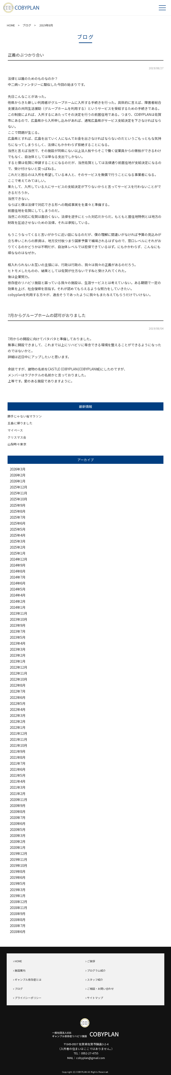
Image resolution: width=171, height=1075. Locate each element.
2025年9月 (17, 505)
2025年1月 (17, 553)
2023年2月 (17, 655)
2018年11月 (18, 907)
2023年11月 (18, 613)
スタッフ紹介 (95, 979)
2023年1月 (17, 661)
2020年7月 (17, 817)
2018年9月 (17, 913)
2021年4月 (17, 781)
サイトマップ (95, 998)
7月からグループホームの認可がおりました (47, 315)
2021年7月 (17, 763)
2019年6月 (17, 877)
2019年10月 (18, 865)
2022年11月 (18, 673)
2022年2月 (17, 721)
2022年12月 (18, 667)
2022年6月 (17, 697)
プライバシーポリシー (28, 998)
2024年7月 (17, 577)
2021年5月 (17, 775)
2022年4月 (17, 709)
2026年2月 (17, 475)
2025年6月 (17, 523)
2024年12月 (18, 559)
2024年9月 (17, 565)
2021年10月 (18, 745)
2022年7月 (17, 691)
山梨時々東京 (17, 444)
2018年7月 (17, 925)
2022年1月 (17, 727)
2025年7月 (17, 517)
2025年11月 (18, 493)
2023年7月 (17, 631)
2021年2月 (17, 793)
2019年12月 (18, 853)
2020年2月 (17, 841)
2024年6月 (17, 583)
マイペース (15, 430)
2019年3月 (17, 889)
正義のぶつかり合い (26, 55)
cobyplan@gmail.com (90, 1058)
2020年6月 (17, 823)
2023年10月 (18, 619)
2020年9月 (17, 805)
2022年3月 (17, 715)
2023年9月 (17, 625)
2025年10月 (18, 499)
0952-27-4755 (89, 1053)
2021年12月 (18, 733)
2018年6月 (17, 931)
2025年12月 (18, 487)
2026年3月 (17, 469)
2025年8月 (17, 511)
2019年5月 (17, 883)
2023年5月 (17, 637)
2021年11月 (18, 739)
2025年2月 (17, 547)
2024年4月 (17, 595)
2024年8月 (17, 571)
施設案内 (20, 970)
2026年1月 (17, 481)
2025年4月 (17, 535)
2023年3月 (17, 649)
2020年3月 (17, 835)
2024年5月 (17, 589)
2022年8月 (17, 685)
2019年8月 (17, 871)
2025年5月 (17, 529)
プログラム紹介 (96, 970)
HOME (11, 25)
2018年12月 (18, 901)
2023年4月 (17, 643)
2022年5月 (17, 703)
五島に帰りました (20, 423)
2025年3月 (17, 541)
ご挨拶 (91, 961)
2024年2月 (17, 601)
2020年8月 (17, 811)
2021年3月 (17, 787)
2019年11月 (18, 859)
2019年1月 (17, 895)
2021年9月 (17, 751)
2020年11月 (18, 799)
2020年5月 (17, 829)
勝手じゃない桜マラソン (25, 416)
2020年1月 (17, 847)
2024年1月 (17, 607)
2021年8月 (17, 757)
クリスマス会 (17, 437)
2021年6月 (17, 769)
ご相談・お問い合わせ (100, 988)
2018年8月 (17, 919)
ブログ (26, 25)
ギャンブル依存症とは (28, 979)
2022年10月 (18, 679)
